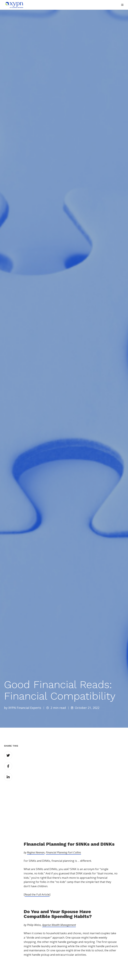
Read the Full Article (37, 849)
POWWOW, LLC (56, 948)
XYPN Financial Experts (24, 708)
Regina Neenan (35, 807)
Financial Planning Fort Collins (63, 807)
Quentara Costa (36, 948)
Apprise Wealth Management (59, 880)
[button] (122, 5)
